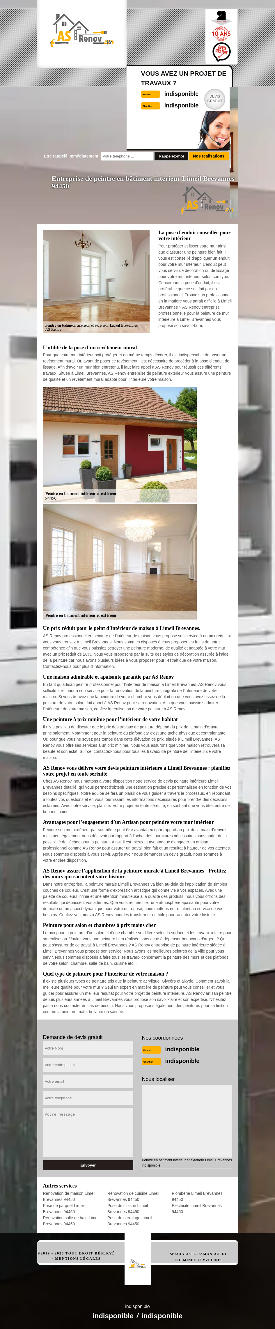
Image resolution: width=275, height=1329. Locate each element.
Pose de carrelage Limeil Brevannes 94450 (129, 1220)
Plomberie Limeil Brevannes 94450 (197, 1196)
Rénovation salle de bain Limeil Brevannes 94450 (71, 1220)
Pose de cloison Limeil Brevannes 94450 (127, 1208)
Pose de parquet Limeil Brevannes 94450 (64, 1208)
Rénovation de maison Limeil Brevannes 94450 (69, 1196)
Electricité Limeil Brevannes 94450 (197, 1208)
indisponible (182, 1049)
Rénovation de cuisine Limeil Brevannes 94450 (133, 1196)
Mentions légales (78, 1259)
